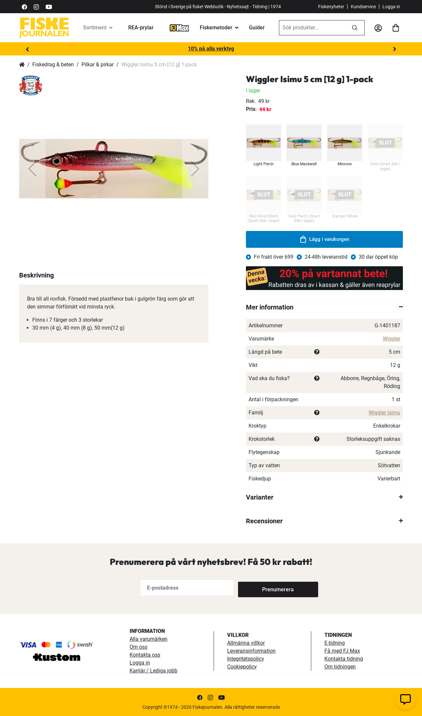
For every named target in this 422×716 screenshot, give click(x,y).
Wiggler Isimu (384, 412)
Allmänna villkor (246, 643)
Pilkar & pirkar (97, 64)
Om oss (138, 647)
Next (394, 49)
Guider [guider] (257, 27)
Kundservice (363, 6)
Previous (27, 49)
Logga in (391, 6)
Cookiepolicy (242, 667)
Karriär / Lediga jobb (153, 670)
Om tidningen (340, 667)
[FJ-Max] (179, 27)
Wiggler (391, 339)
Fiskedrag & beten (53, 64)
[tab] (324, 307)
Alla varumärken (148, 639)
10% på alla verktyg (211, 49)
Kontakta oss (145, 655)
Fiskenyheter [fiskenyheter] (331, 6)
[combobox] (312, 27)
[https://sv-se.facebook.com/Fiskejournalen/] (24, 6)
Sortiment (94, 27)
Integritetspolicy (245, 659)
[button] (32, 168)
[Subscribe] (259, 588)
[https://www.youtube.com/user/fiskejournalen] (48, 6)
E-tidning (334, 643)
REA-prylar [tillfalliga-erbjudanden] (141, 27)
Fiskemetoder (216, 27)
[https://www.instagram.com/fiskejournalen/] (36, 6)
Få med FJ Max (342, 651)
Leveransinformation (251, 651)
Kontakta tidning (343, 659)
